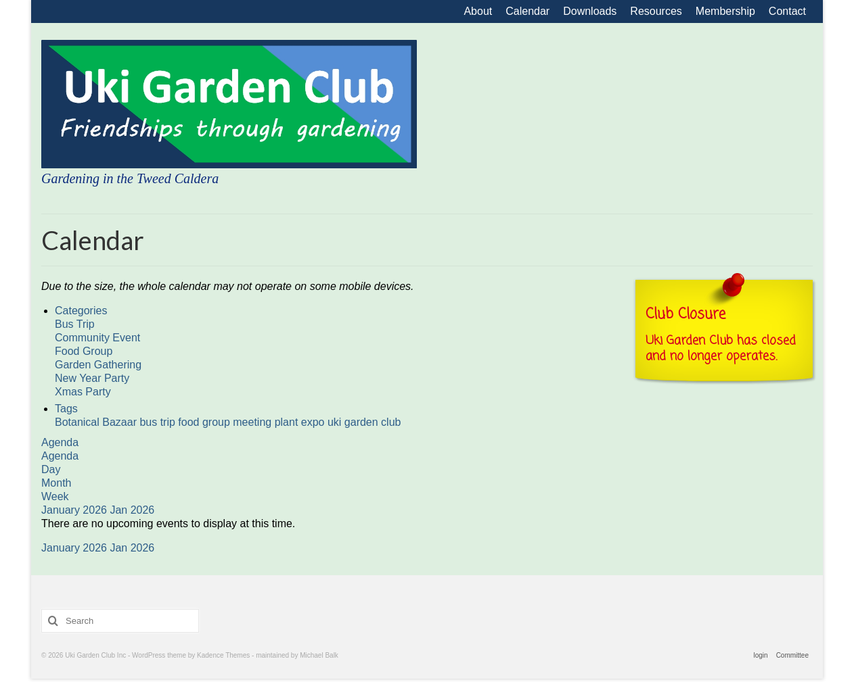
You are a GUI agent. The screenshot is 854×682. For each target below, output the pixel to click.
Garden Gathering (98, 364)
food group (205, 422)
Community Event (97, 337)
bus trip (158, 422)
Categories (81, 310)
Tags (66, 408)
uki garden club (364, 422)
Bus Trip (75, 324)
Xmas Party (83, 391)
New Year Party (92, 378)
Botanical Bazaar (97, 422)
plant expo (301, 422)
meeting (253, 422)
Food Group (83, 351)
